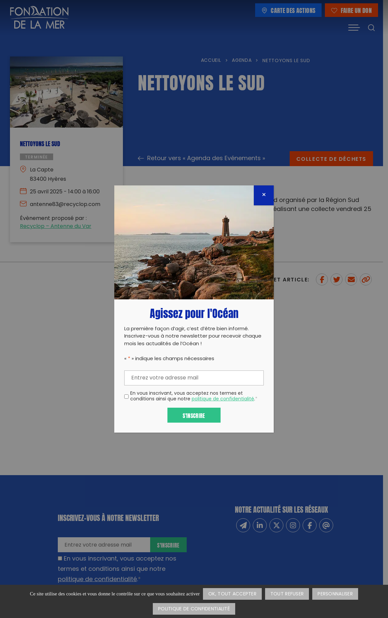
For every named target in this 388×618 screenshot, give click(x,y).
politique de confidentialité (223, 399)
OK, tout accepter (232, 594)
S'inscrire (194, 415)
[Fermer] (264, 195)
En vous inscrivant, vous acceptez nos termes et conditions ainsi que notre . (193, 396)
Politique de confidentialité (194, 609)
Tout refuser (287, 594)
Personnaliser (335, 594)
